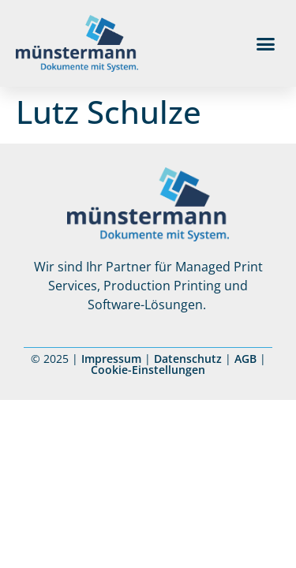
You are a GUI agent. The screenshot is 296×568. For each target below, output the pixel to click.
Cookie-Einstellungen (148, 369)
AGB (245, 358)
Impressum (111, 358)
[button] (266, 43)
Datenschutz (188, 358)
